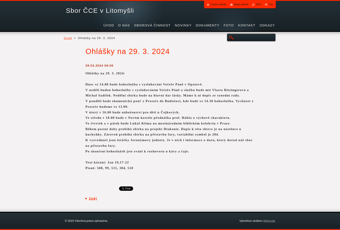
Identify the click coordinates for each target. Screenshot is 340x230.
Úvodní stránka (219, 4)
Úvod (68, 38)
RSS (258, 4)
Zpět (93, 198)
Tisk (271, 4)
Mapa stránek (241, 4)
